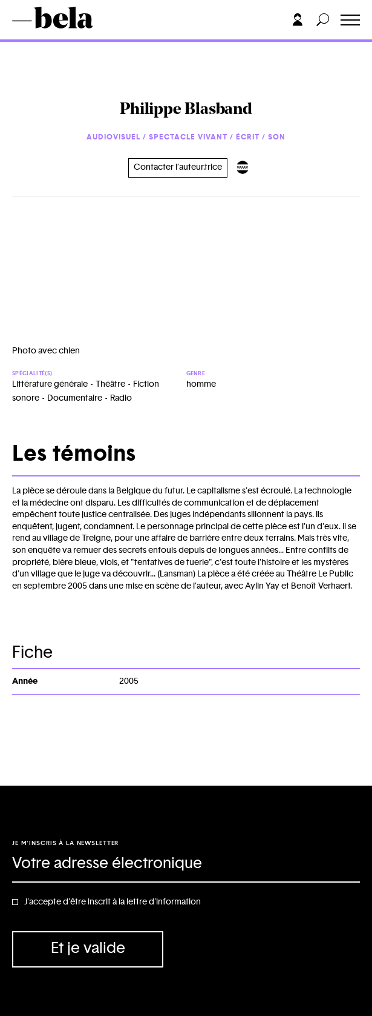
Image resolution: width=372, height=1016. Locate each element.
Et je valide (88, 948)
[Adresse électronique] (186, 864)
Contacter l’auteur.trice (178, 167)
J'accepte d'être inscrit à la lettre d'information (112, 902)
